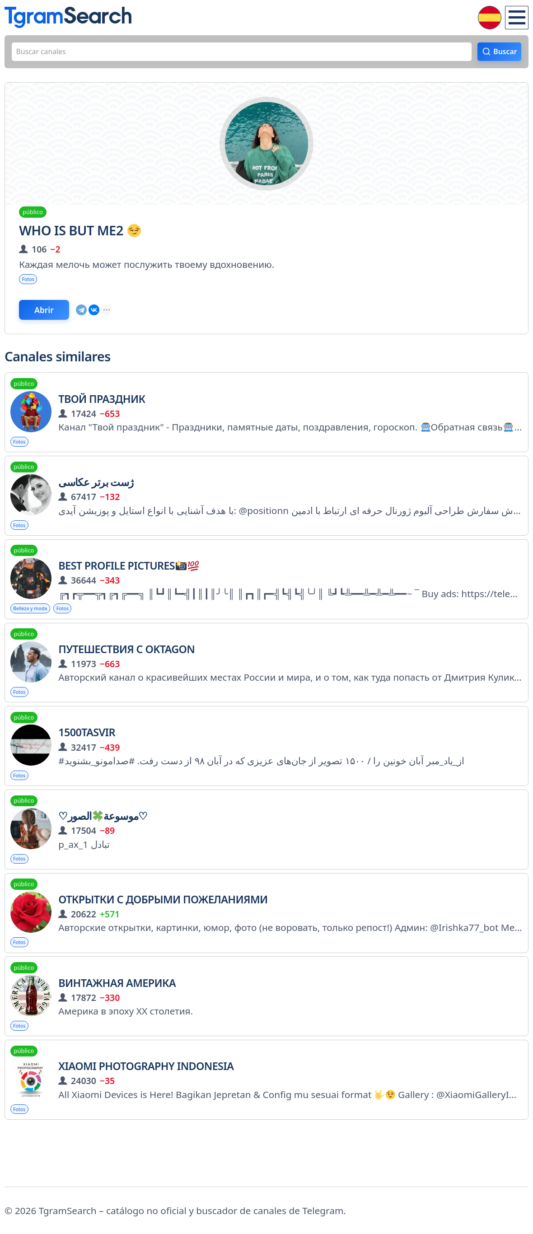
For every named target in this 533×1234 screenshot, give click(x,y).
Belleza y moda (39, 635)
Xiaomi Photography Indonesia (146, 1115)
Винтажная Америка (117, 1027)
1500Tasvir (86, 765)
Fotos (32, 287)
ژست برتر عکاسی (95, 502)
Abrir (60, 323)
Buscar (500, 54)
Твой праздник (101, 415)
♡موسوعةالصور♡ (102, 853)
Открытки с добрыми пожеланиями (162, 940)
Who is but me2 (79, 236)
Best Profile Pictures (128, 590)
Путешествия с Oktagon (126, 677)
